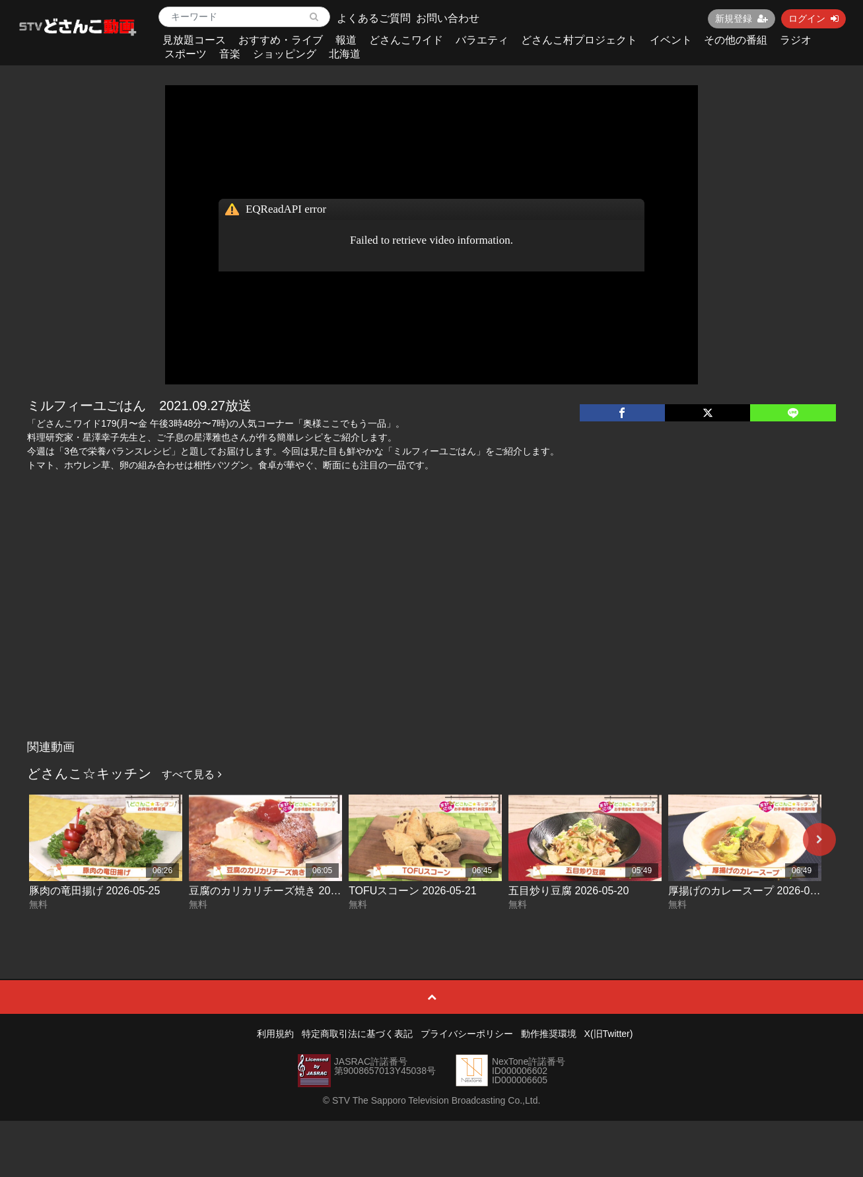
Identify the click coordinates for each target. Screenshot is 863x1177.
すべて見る (191, 774)
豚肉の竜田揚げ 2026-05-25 (94, 890)
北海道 (345, 53)
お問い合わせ (447, 18)
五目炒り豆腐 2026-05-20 (568, 890)
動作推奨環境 (548, 1033)
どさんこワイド (406, 40)
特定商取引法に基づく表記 (357, 1033)
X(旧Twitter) (608, 1033)
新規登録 (741, 18)
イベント (671, 40)
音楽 (229, 53)
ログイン (813, 18)
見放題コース (194, 40)
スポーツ (185, 53)
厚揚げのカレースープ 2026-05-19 (749, 890)
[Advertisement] (432, 634)
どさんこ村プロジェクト (579, 40)
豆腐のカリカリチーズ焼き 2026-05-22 (280, 890)
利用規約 (275, 1033)
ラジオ (795, 40)
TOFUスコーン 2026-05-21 (413, 890)
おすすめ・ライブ (280, 40)
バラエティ (482, 40)
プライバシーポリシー (467, 1033)
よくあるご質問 (374, 18)
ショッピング (284, 53)
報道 (346, 40)
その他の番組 (735, 40)
